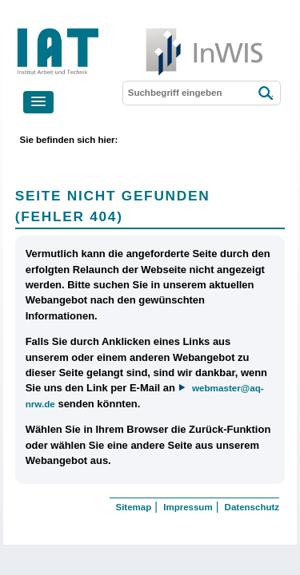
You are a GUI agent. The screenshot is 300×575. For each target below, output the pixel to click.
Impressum (187, 507)
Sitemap (133, 507)
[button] (38, 102)
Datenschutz (252, 507)
